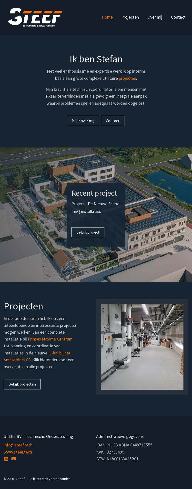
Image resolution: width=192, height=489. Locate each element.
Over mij (154, 17)
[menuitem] (107, 17)
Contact (178, 17)
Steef (35, 17)
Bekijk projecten (22, 384)
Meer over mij (83, 120)
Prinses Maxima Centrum (50, 339)
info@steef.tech (18, 445)
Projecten (130, 17)
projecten (127, 78)
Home (107, 17)
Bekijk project (88, 232)
